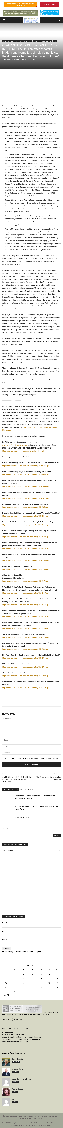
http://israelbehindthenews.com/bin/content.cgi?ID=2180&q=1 (26, 569)
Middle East (6, 41)
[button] (3, 20)
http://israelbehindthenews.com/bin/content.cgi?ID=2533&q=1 (26, 537)
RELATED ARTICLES (11, 790)
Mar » (9, 995)
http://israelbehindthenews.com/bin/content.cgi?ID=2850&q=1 (26, 507)
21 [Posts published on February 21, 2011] (15, 987)
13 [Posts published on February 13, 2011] (6, 983)
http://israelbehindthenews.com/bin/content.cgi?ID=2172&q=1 (26, 581)
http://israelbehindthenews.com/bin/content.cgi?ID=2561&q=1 (26, 516)
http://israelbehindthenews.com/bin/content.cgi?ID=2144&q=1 (26, 605)
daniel (14, 1099)
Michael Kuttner (18, 1069)
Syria (54, 41)
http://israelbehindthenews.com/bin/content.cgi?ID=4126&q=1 (26, 466)
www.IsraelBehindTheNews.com (14, 445)
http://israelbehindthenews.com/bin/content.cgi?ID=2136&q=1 (26, 628)
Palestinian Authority (45, 41)
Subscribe (6, 949)
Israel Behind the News (21, 1079)
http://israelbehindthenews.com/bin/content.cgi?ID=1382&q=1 (26, 676)
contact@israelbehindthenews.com (15, 1042)
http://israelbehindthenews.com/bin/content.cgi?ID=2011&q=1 (26, 667)
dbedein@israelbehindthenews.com (15, 1037)
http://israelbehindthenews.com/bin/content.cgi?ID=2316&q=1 (26, 549)
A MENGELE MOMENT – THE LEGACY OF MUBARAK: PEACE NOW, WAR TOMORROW (16, 779)
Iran (12, 41)
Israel (16, 41)
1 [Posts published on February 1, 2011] (23, 974)
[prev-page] (3, 828)
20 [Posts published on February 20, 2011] (6, 987)
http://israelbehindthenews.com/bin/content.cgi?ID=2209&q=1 (26, 560)
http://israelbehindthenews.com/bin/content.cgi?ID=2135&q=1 (26, 617)
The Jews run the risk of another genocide (48, 778)
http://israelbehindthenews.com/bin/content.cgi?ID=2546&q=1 (26, 525)
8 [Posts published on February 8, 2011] (23, 978)
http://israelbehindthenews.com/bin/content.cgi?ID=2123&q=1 (26, 637)
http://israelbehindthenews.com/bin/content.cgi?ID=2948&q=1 (26, 486)
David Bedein (17, 1059)
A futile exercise (22, 817)
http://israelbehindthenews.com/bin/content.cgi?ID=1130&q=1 (26, 688)
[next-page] (7, 828)
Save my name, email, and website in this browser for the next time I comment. (32, 758)
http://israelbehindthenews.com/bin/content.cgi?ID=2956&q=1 (26, 475)
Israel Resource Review (26, 41)
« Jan (4, 995)
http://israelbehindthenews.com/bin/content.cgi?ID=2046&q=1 (26, 658)
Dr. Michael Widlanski (11, 59)
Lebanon (35, 41)
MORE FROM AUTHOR (28, 790)
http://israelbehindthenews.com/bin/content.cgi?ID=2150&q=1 (26, 593)
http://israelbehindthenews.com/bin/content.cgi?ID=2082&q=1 (26, 649)
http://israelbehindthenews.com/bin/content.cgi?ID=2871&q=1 (26, 498)
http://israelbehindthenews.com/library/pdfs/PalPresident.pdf (25, 451)
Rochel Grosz (17, 1089)
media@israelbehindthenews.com (14, 1039)
